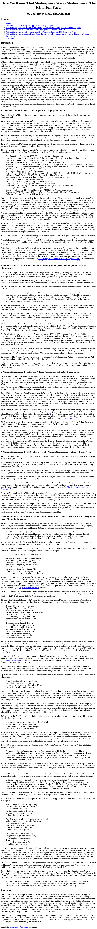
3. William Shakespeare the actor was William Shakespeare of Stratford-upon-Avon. (40, 372)
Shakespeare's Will (70, 418)
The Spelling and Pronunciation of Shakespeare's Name (59, 259)
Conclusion (10, 38)
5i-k (29, 660)
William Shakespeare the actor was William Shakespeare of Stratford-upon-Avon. (36, 30)
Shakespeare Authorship (19, 927)
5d (86, 865)
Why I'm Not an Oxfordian (29, 588)
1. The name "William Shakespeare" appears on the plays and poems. (33, 110)
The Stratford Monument (14, 660)
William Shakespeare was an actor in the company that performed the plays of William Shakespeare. (43, 28)
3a (16, 458)
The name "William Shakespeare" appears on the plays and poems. (31, 26)
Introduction (10, 23)
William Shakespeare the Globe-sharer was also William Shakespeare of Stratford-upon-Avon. (41, 32)
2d (11, 693)
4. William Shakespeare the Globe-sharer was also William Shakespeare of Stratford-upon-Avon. (46, 452)
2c (5, 693)
